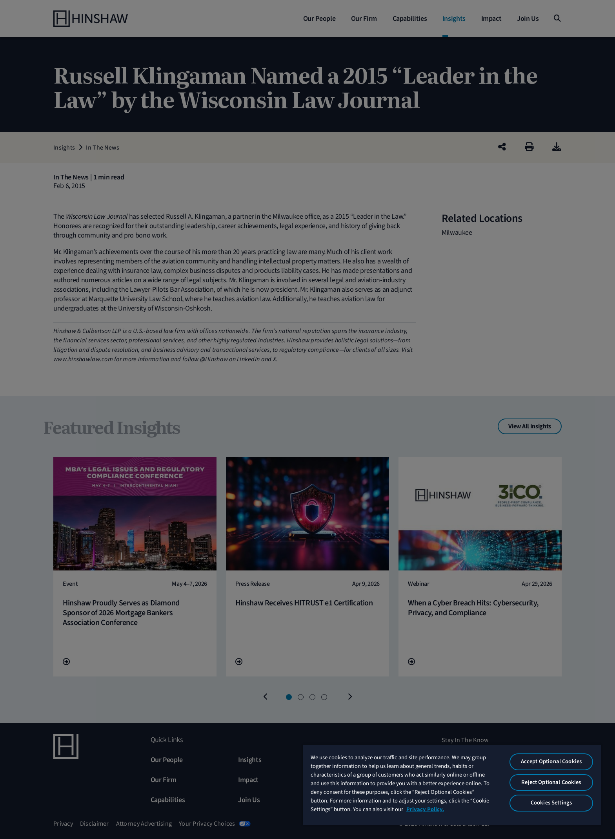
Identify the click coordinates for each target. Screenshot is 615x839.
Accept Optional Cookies (551, 761)
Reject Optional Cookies (551, 782)
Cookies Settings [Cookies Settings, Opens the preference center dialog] (551, 803)
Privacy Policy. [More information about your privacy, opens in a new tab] (425, 809)
